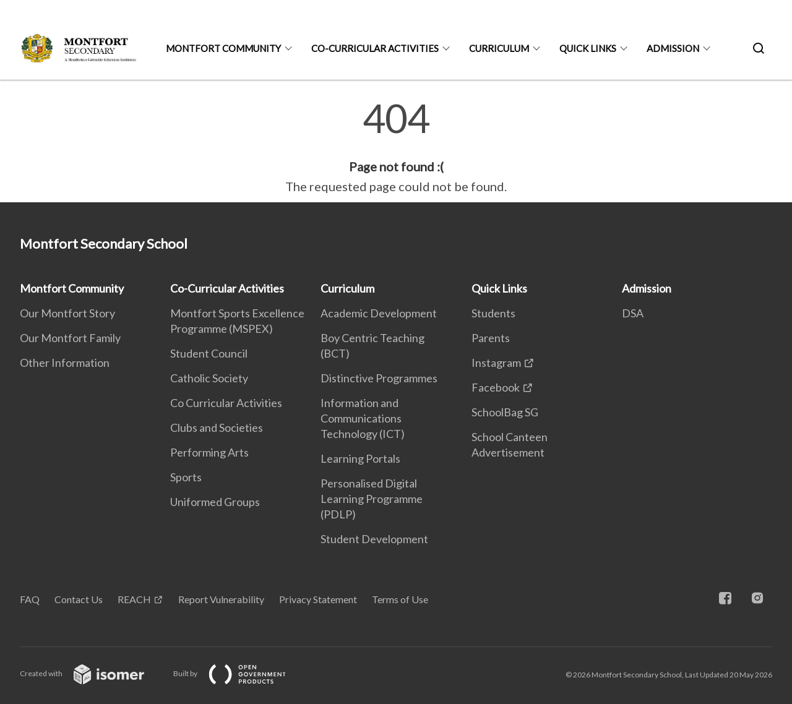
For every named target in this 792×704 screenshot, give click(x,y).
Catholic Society (209, 378)
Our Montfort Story (67, 313)
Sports (186, 477)
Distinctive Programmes (379, 378)
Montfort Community (223, 48)
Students (493, 313)
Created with (92, 673)
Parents (490, 338)
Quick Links (587, 48)
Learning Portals (360, 458)
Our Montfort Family (70, 338)
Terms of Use (400, 599)
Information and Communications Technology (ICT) (363, 418)
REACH (134, 599)
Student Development (374, 539)
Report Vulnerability (221, 599)
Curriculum (499, 48)
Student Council (209, 353)
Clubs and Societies (216, 427)
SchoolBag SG (504, 412)
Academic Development (379, 313)
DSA (633, 313)
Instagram (496, 362)
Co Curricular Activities (226, 403)
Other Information (65, 362)
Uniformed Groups (215, 502)
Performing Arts (209, 452)
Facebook (495, 387)
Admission (673, 48)
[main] (396, 147)
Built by (239, 673)
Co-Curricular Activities (375, 48)
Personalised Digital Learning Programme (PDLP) (372, 498)
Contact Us (78, 599)
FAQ (30, 599)
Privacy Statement (318, 599)
